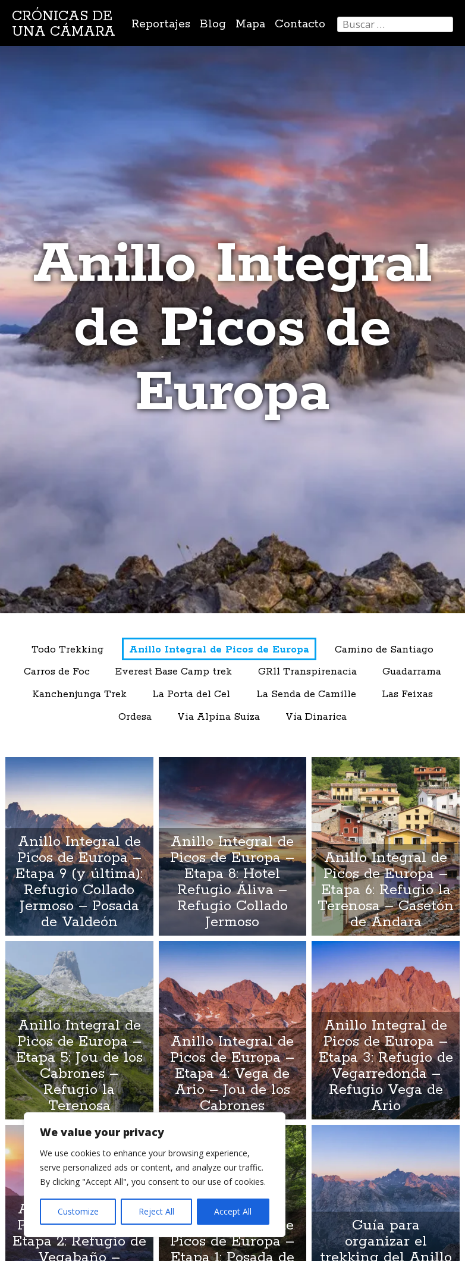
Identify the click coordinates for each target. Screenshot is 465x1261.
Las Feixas (407, 694)
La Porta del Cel (191, 694)
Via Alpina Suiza (218, 717)
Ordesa (135, 717)
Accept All (233, 1211)
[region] (154, 1174)
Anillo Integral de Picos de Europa (219, 650)
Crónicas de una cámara (63, 24)
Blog (213, 24)
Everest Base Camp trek (173, 672)
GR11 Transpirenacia (307, 672)
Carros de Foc (57, 672)
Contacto (300, 24)
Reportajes (160, 24)
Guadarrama (411, 672)
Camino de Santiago (384, 650)
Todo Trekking (67, 650)
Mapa (250, 24)
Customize (78, 1211)
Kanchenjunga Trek (79, 694)
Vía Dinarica (316, 717)
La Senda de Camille (306, 694)
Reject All (156, 1211)
